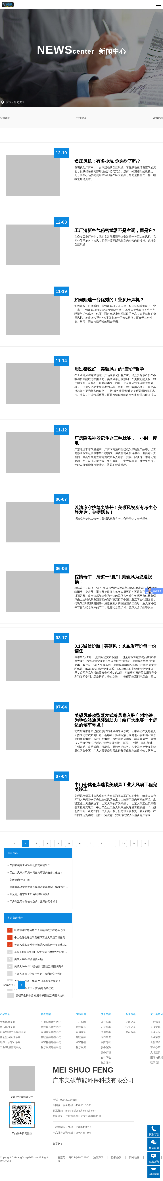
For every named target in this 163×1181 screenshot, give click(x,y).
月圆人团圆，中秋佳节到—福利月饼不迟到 (38, 973)
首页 (8, 102)
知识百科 (158, 117)
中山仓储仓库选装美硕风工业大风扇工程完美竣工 (37, 938)
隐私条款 (116, 1157)
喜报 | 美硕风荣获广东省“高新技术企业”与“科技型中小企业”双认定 (37, 953)
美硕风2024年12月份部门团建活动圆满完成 (38, 966)
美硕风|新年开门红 (20, 879)
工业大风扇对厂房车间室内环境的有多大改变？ (36, 872)
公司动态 (5, 117)
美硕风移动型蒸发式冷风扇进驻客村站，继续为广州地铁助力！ (37, 888)
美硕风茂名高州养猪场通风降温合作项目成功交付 (37, 945)
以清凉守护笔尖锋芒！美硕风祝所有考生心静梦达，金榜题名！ (37, 931)
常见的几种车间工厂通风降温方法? (29, 894)
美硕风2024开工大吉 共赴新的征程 (34, 988)
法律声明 (98, 1157)
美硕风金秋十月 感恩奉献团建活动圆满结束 (40, 995)
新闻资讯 (19, 102)
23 (123, 843)
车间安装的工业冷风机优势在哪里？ (30, 865)
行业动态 (81, 117)
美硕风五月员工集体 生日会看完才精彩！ (37, 981)
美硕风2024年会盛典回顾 (28, 959)
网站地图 (134, 1157)
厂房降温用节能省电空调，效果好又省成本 (34, 901)
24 (134, 843)
